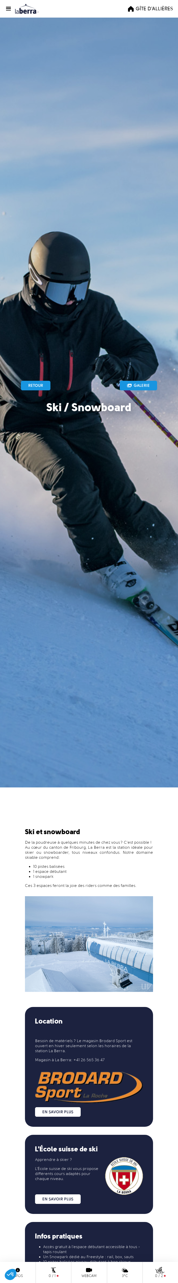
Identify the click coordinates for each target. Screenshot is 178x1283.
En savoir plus (57, 1111)
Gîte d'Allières (150, 9)
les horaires (109, 1046)
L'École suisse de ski (53, 1168)
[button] (9, 9)
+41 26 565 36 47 (89, 1060)
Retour (35, 385)
